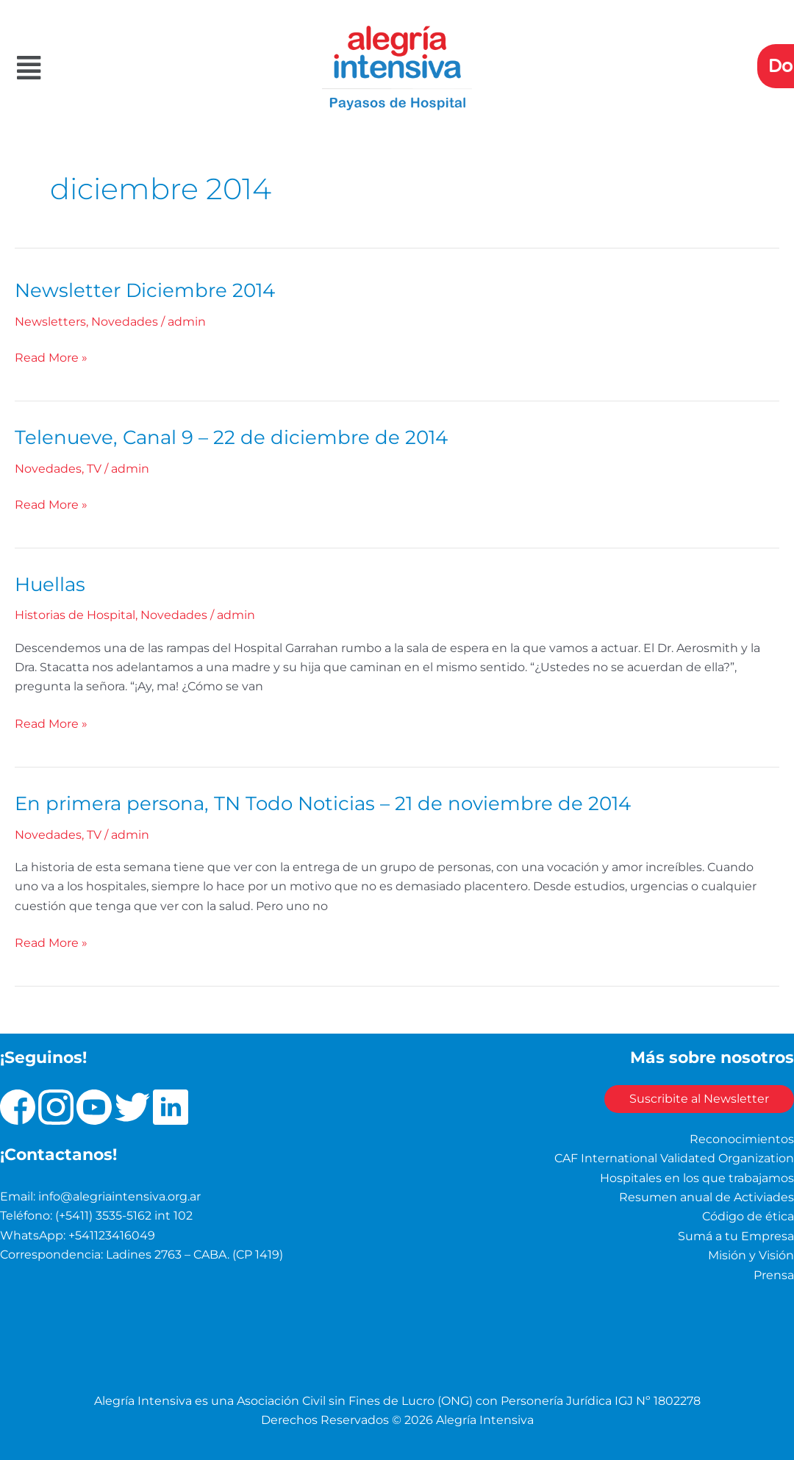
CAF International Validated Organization (674, 1154)
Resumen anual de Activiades (706, 1192)
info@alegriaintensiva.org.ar (119, 1191)
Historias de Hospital (75, 612)
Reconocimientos (742, 1134)
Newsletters (50, 321)
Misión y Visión (751, 1251)
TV (94, 466)
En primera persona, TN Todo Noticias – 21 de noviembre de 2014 (323, 799)
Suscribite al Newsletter (695, 1094)
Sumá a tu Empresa (736, 1231)
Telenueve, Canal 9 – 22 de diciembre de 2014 (231, 435)
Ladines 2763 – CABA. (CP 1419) (194, 1249)
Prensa (774, 1270)
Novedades (124, 321)
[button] (132, 68)
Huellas (50, 581)
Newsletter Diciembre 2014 (145, 289)
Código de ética (748, 1212)
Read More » (51, 355)
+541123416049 (111, 1230)
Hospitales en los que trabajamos (697, 1173)
